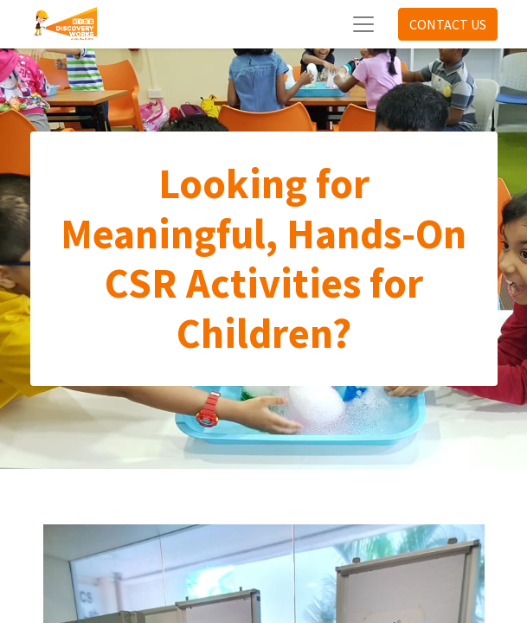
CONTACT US (447, 24)
